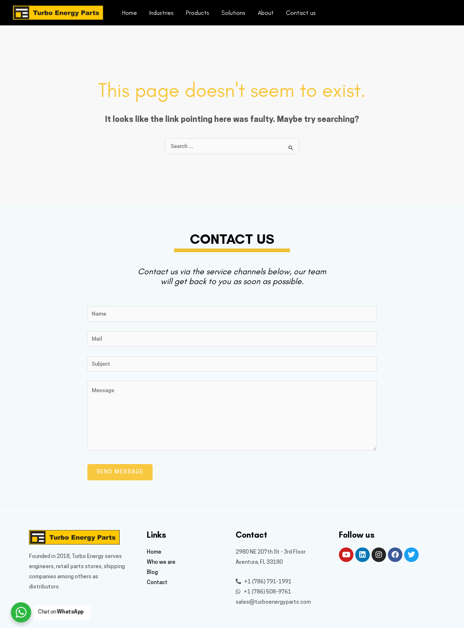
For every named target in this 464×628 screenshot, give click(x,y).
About (266, 12)
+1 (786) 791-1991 (263, 582)
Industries (161, 12)
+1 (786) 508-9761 (263, 592)
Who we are (161, 562)
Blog (152, 572)
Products (197, 12)
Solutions (233, 12)
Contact (157, 583)
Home (129, 12)
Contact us (301, 12)
